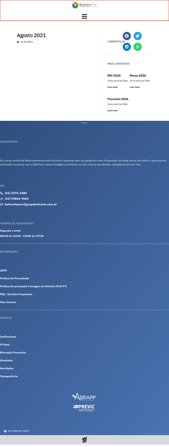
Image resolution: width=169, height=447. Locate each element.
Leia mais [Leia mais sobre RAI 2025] (112, 89)
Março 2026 (138, 78)
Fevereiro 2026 (117, 101)
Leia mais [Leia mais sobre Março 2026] (135, 89)
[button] (127, 38)
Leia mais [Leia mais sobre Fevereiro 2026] (112, 112)
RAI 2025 (114, 78)
